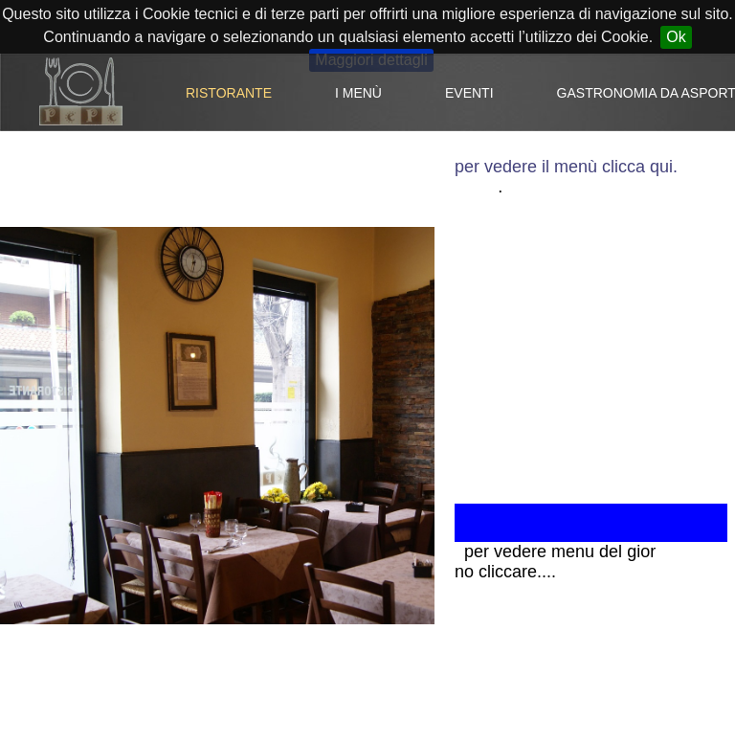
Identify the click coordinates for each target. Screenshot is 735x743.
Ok (675, 37)
